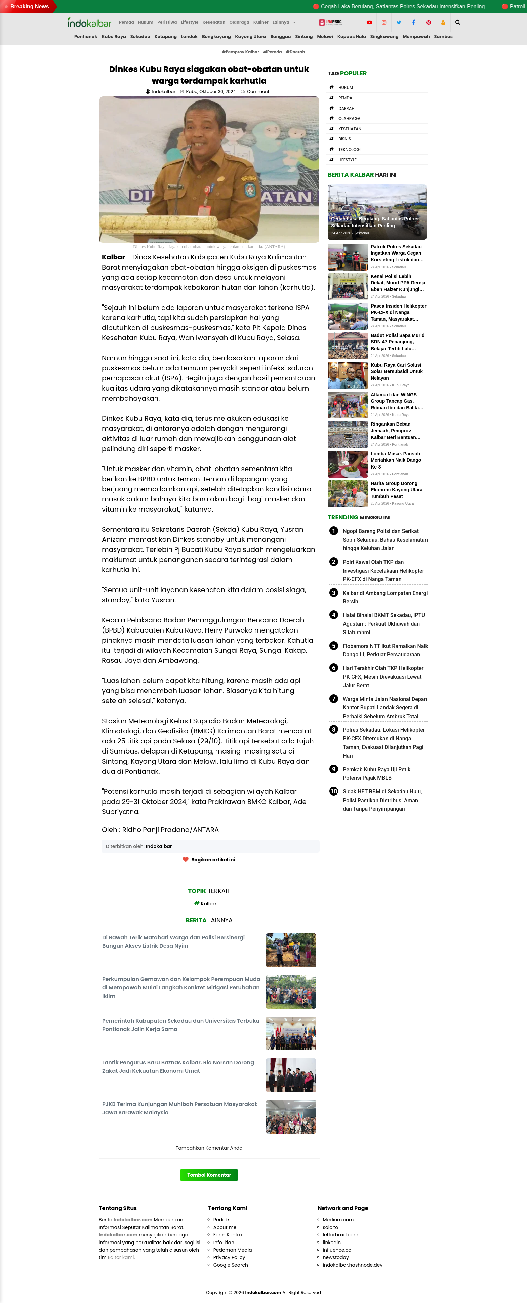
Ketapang (166, 36)
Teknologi (349, 149)
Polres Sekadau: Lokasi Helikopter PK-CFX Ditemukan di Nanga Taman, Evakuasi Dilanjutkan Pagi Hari (384, 743)
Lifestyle (347, 160)
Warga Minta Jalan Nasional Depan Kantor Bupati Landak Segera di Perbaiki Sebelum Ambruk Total (385, 708)
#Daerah (295, 52)
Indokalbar (159, 846)
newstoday (336, 1257)
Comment (259, 91)
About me (225, 1227)
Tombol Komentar (209, 1175)
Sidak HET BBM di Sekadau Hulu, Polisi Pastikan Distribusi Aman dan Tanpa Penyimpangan (382, 800)
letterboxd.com (341, 1234)
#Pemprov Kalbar (240, 52)
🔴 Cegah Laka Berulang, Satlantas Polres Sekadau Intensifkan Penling (413, 6)
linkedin (332, 1242)
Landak (189, 36)
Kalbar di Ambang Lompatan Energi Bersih (385, 597)
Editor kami (121, 1257)
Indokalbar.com (263, 1292)
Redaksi (222, 1219)
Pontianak (85, 36)
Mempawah (416, 36)
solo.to (330, 1227)
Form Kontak (228, 1234)
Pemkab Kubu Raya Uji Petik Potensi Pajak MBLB (376, 773)
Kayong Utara (250, 36)
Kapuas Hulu (351, 36)
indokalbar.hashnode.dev (353, 1265)
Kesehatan (349, 129)
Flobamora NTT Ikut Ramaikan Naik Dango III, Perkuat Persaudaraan (385, 650)
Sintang (304, 36)
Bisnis (344, 139)
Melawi (325, 36)
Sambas (443, 36)
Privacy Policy (229, 1257)
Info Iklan (223, 1242)
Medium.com (338, 1219)
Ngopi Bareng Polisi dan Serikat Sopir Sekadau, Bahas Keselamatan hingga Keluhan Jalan (385, 540)
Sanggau (281, 36)
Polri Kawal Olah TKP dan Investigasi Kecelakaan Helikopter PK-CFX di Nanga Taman (383, 570)
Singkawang (384, 36)
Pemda (345, 98)
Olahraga (349, 118)
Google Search (230, 1265)
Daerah (346, 108)
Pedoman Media (232, 1250)
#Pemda (273, 52)
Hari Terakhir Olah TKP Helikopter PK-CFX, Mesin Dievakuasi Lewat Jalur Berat (383, 677)
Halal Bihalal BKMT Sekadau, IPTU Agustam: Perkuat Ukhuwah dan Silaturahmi (384, 624)
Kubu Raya (114, 36)
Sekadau (140, 36)
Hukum (345, 87)
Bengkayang (216, 36)
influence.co (337, 1250)
